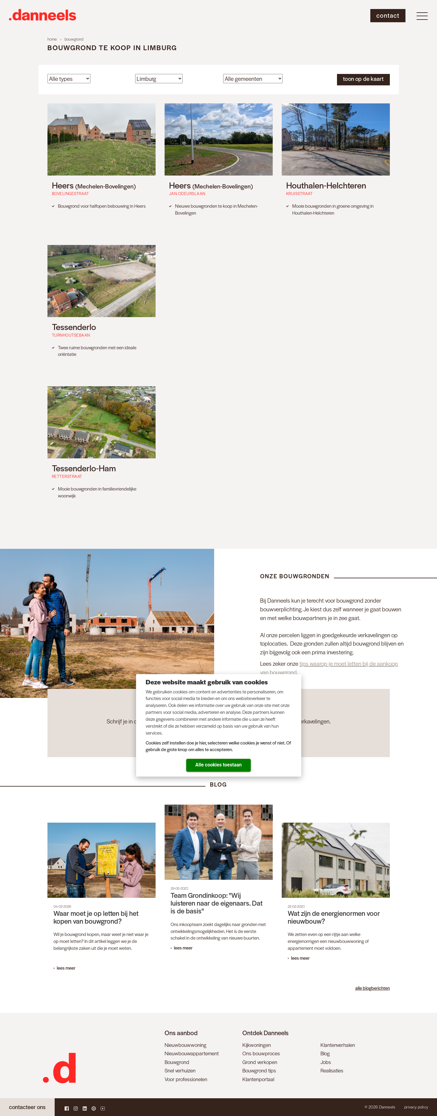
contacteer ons (27, 1107)
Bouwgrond (177, 1062)
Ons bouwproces (261, 1053)
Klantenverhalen (337, 1044)
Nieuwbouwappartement (192, 1053)
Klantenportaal (258, 1079)
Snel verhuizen (180, 1070)
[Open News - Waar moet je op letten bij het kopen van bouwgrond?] (101, 900)
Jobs (325, 1062)
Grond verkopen (259, 1062)
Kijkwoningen (256, 1044)
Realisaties (331, 1070)
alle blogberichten (372, 988)
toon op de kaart (363, 79)
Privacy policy (416, 1107)
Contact (387, 15)
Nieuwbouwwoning (185, 1044)
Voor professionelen (186, 1079)
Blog (325, 1053)
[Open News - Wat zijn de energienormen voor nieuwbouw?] (336, 895)
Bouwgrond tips (259, 1070)
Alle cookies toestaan (218, 765)
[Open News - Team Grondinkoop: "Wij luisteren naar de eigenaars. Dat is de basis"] (219, 881)
